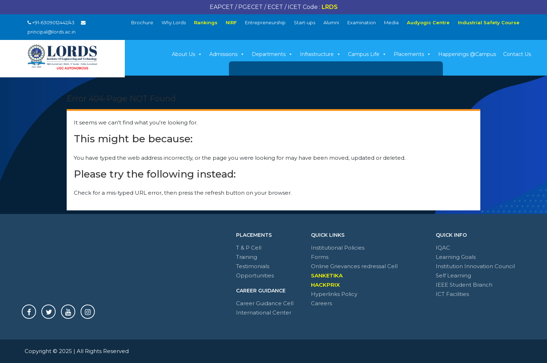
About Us (187, 54)
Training (246, 257)
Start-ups (304, 22)
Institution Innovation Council (475, 266)
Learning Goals (456, 257)
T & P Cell (248, 247)
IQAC (443, 247)
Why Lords (174, 22)
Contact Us (517, 54)
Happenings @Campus (467, 54)
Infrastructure (320, 54)
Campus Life (367, 54)
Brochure (142, 22)
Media (391, 22)
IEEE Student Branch (464, 284)
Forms (319, 257)
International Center (263, 312)
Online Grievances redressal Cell (354, 266)
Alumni (331, 22)
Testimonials (252, 266)
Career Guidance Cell (264, 303)
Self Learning (453, 275)
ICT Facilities (452, 294)
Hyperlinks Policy (334, 294)
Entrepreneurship (265, 22)
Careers (321, 303)
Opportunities (255, 275)
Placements (412, 54)
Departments (272, 54)
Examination (361, 22)
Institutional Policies (337, 247)
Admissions (227, 54)
